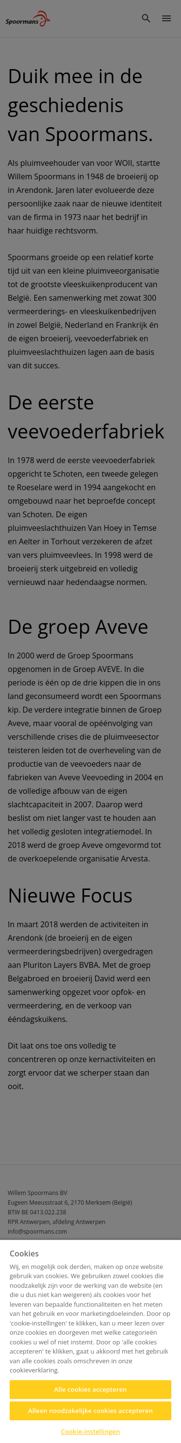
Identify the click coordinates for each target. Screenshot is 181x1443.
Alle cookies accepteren (90, 1389)
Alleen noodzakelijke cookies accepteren (90, 1410)
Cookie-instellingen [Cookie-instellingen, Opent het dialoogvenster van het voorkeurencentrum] (90, 1431)
